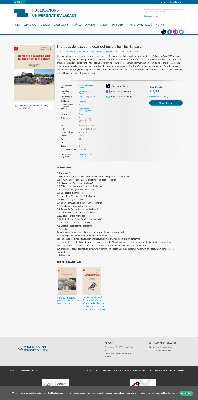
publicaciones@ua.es (162, 347)
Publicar (45, 25)
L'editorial (30, 25)
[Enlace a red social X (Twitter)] (163, 31)
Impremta (117, 25)
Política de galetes (103, 370)
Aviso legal (88, 370)
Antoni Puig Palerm (127, 51)
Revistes (104, 25)
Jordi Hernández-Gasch (71, 51)
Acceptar (186, 393)
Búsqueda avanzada (152, 16)
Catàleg (76, 25)
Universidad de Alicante (85, 155)
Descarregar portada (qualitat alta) (32, 106)
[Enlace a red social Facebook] (169, 31)
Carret (163, 2)
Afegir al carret (166, 103)
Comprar (90, 25)
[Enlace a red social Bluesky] (181, 31)
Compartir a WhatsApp (119, 97)
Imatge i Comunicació (139, 25)
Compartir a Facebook (118, 91)
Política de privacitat (122, 370)
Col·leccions (61, 25)
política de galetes (168, 393)
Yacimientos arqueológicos (85, 110)
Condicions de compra (142, 370)
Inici (17, 25)
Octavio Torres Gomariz (100, 51)
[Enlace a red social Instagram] (175, 31)
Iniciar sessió (176, 2)
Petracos (82, 101)
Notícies (161, 25)
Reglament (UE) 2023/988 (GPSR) (169, 370)
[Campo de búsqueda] (164, 11)
